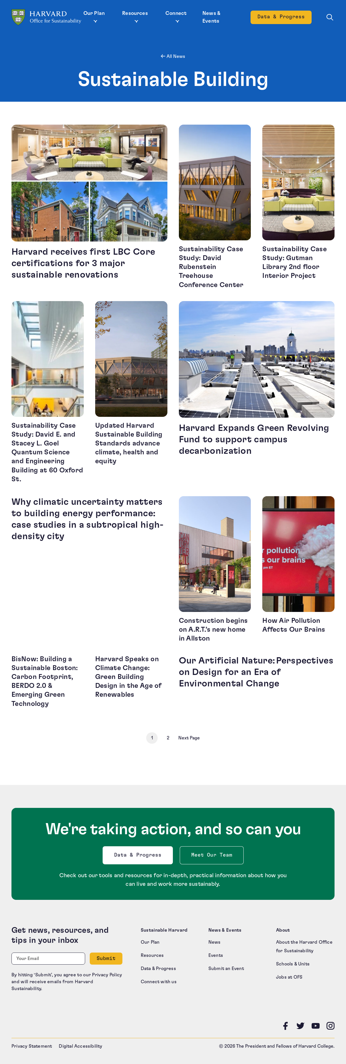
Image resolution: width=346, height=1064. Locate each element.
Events (215, 953)
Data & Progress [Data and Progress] (284, 18)
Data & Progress (139, 855)
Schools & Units (293, 962)
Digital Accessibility (80, 1044)
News (214, 940)
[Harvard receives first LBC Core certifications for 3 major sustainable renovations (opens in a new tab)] (89, 207)
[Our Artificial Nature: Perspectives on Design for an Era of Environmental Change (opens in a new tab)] (257, 680)
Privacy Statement (31, 1044)
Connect (176, 13)
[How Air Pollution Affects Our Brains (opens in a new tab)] (298, 568)
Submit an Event (226, 967)
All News (175, 56)
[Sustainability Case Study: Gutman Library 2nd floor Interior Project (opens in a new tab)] (298, 207)
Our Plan (94, 13)
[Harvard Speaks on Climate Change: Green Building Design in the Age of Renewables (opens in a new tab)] (131, 680)
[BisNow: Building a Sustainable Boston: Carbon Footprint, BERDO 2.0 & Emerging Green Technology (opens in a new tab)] (47, 680)
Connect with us (159, 980)
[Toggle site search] (330, 17)
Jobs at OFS (289, 975)
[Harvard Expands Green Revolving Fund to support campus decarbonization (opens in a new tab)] (257, 392)
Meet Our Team (211, 853)
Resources (135, 13)
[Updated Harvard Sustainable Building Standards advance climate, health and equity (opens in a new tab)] (131, 392)
